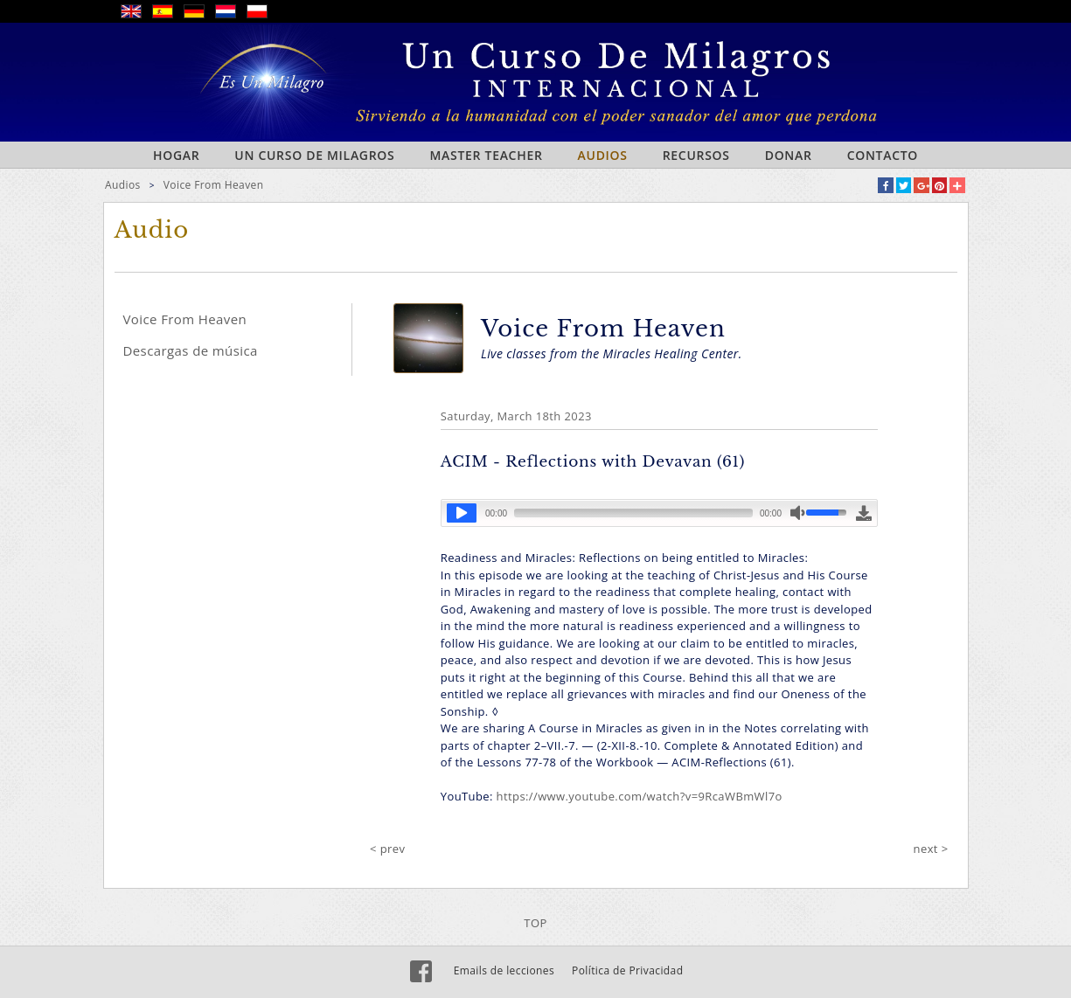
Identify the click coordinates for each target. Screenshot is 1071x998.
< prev (387, 848)
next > (931, 848)
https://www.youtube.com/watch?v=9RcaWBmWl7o (639, 796)
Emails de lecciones (504, 970)
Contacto (882, 155)
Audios (603, 155)
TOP (535, 923)
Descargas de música (190, 350)
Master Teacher (485, 155)
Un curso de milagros (314, 155)
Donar (788, 155)
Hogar (176, 155)
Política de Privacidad (627, 970)
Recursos (696, 155)
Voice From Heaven (213, 184)
